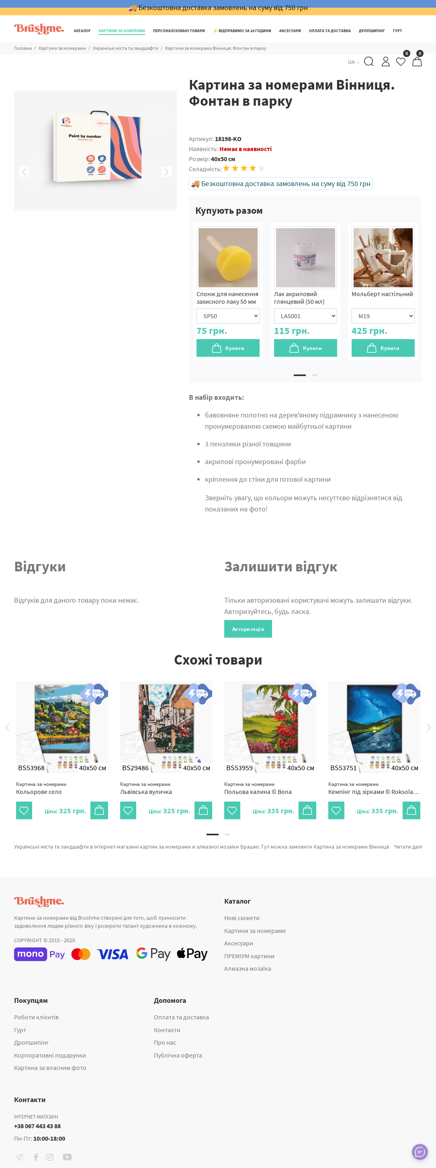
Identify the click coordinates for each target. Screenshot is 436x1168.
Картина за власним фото (50, 1068)
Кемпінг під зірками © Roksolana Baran (374, 788)
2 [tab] (314, 375)
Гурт (20, 1030)
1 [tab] (300, 375)
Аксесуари (238, 943)
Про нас (165, 1042)
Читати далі (408, 846)
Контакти (167, 1030)
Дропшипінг (31, 1042)
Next (167, 172)
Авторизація (248, 629)
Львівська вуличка (146, 788)
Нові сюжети (242, 918)
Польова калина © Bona (258, 788)
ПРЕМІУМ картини (249, 956)
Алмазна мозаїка (247, 968)
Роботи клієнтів (36, 1017)
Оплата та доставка (181, 1017)
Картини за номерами (255, 931)
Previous (24, 172)
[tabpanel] (228, 291)
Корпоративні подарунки (50, 1055)
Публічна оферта (178, 1055)
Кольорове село (41, 788)
